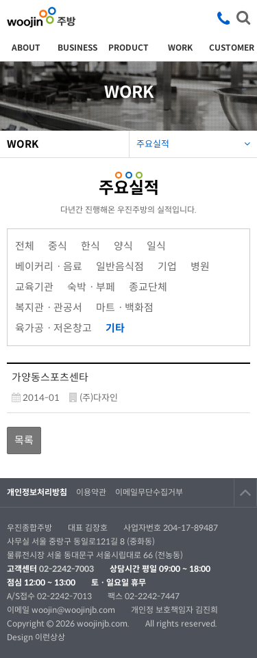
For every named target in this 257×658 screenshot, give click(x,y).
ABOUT (26, 47)
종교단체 (148, 286)
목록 (24, 440)
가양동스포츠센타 (50, 377)
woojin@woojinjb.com (74, 610)
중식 (57, 245)
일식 (156, 245)
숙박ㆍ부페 (91, 286)
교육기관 (34, 286)
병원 (200, 266)
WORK (180, 47)
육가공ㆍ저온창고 (53, 327)
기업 (167, 266)
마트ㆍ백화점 (125, 307)
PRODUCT (128, 47)
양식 (123, 245)
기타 (112, 326)
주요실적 (193, 140)
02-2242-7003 (66, 569)
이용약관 (91, 492)
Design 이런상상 (36, 637)
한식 (90, 245)
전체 (24, 245)
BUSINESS (77, 47)
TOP (245, 492)
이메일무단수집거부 (149, 492)
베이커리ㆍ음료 (48, 266)
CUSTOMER (231, 47)
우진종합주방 (41, 17)
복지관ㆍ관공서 (48, 307)
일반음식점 (120, 266)
